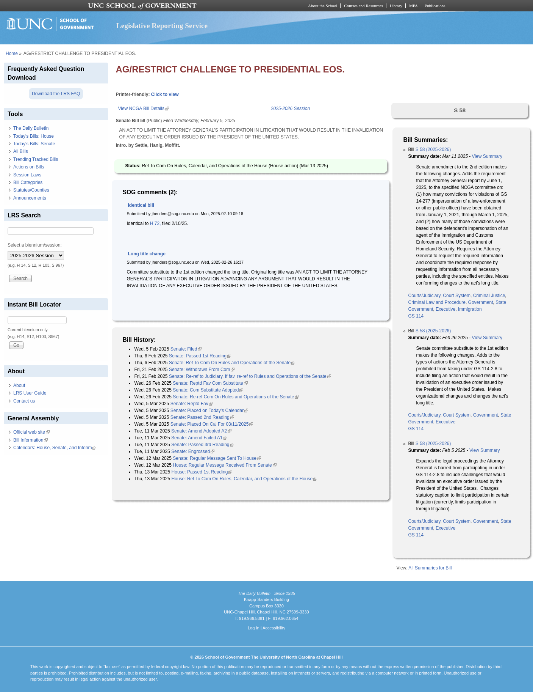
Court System (456, 295)
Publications (435, 5)
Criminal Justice (489, 295)
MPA (413, 5)
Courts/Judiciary (424, 295)
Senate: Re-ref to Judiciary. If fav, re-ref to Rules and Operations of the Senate (250, 376)
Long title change (146, 253)
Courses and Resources (363, 5)
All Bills (20, 151)
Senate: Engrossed (192, 451)
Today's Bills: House (33, 136)
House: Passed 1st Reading (202, 472)
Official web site (31, 432)
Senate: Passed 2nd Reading (202, 417)
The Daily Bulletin (30, 128)
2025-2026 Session (290, 108)
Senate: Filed (186, 349)
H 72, (155, 223)
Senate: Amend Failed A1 (199, 437)
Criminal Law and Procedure (436, 302)
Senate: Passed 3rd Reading (202, 444)
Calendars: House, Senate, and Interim (54, 447)
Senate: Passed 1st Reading (200, 356)
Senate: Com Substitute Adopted (208, 390)
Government (480, 302)
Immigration (470, 309)
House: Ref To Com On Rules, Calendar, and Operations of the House (244, 478)
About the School (322, 5)
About (19, 385)
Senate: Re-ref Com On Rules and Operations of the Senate (236, 396)
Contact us (24, 401)
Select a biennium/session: (35, 245)
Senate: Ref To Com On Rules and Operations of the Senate (232, 362)
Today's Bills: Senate (34, 143)
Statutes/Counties (31, 190)
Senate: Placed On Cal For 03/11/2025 (211, 424)
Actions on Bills (28, 167)
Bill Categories (27, 182)
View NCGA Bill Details (143, 108)
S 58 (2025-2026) (433, 149)
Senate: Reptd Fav (191, 403)
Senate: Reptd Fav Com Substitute (210, 383)
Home (12, 53)
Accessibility (274, 628)
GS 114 (416, 316)
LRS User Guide (29, 393)
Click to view (165, 94)
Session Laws (27, 175)
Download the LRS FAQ (56, 93)
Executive (445, 309)
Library (396, 5)
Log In (253, 628)
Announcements (29, 198)
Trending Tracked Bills (35, 159)
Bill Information (30, 440)
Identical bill (141, 205)
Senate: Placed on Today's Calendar (209, 410)
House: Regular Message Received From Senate (224, 465)
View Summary (487, 156)
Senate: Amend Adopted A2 (201, 431)
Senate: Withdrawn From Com (201, 369)
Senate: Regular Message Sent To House (217, 458)
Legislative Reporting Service (162, 26)
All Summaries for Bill (430, 568)
